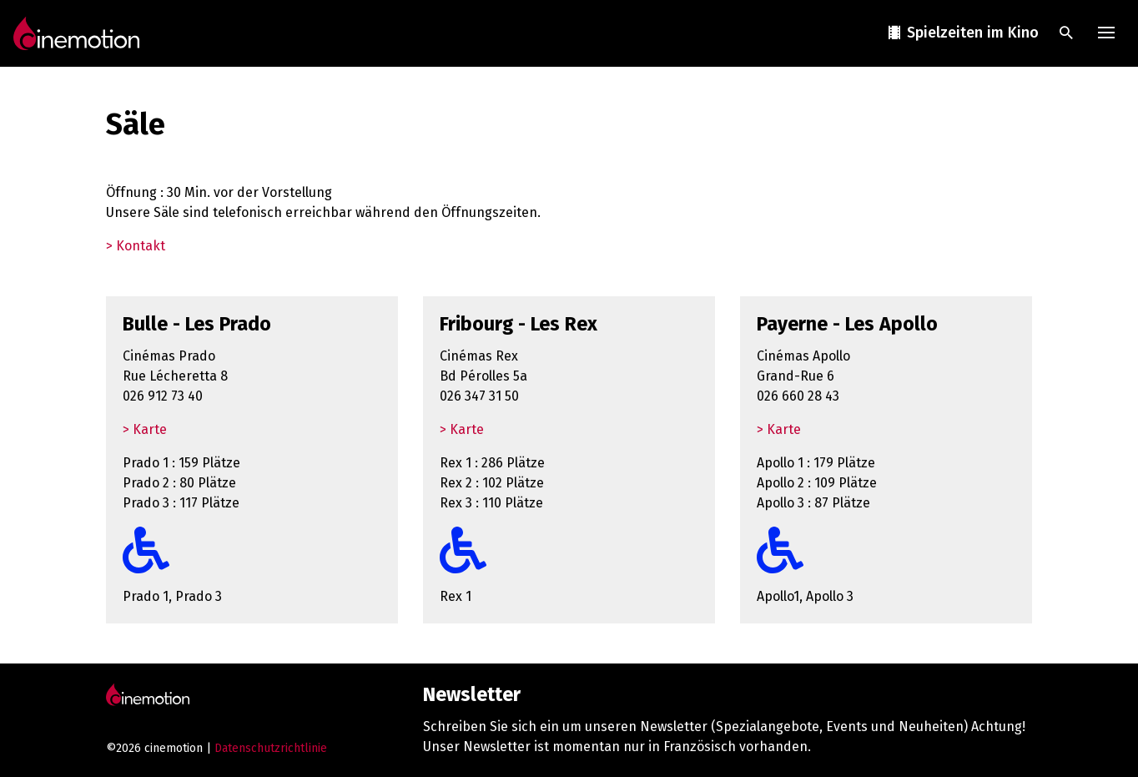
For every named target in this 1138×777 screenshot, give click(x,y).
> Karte (145, 429)
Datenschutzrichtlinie (270, 748)
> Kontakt (135, 246)
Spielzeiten (962, 33)
